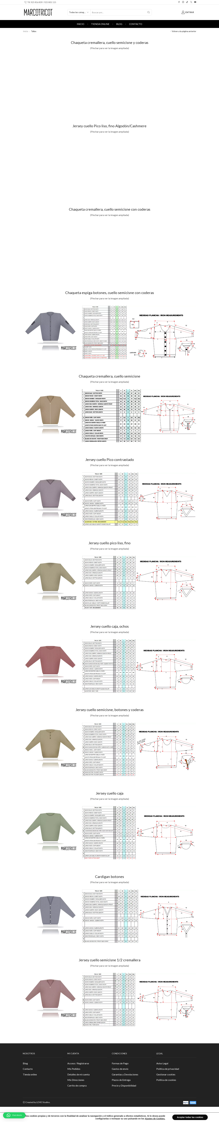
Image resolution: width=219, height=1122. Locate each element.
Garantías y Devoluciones (125, 1074)
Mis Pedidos (73, 1068)
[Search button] (149, 12)
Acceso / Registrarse (78, 1063)
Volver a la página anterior (184, 31)
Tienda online (100, 24)
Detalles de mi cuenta (78, 1074)
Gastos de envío (120, 1068)
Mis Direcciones (75, 1079)
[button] (14, 1115)
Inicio (80, 24)
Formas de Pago (120, 1063)
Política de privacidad (167, 1068)
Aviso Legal (162, 1063)
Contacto (135, 24)
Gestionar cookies (165, 1074)
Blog (119, 24)
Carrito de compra (77, 1085)
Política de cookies (166, 1079)
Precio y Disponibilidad (124, 1085)
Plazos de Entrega (121, 1079)
